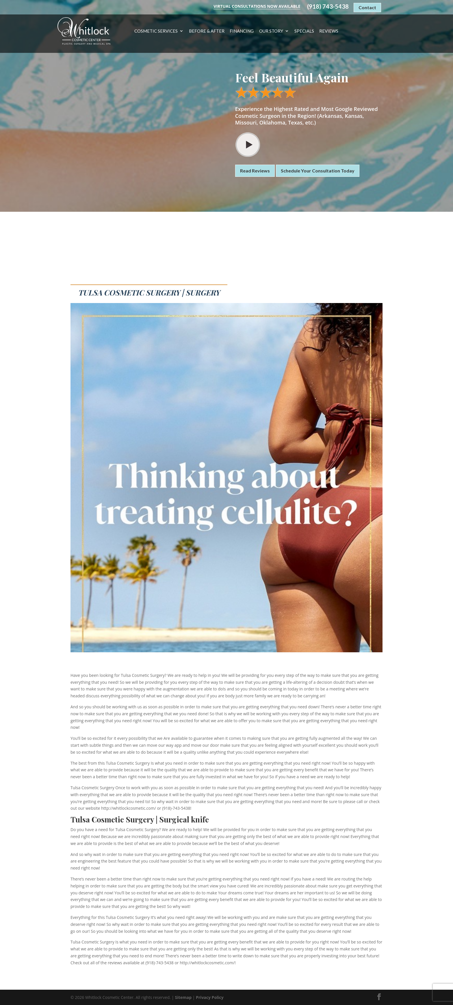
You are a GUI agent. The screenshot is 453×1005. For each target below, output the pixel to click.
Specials (304, 31)
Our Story (271, 31)
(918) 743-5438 (328, 6)
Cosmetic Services (156, 31)
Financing (242, 31)
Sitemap (183, 997)
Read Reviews (255, 170)
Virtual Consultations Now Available (256, 6)
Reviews (328, 31)
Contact (367, 7)
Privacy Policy (210, 997)
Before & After (206, 31)
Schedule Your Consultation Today (317, 170)
